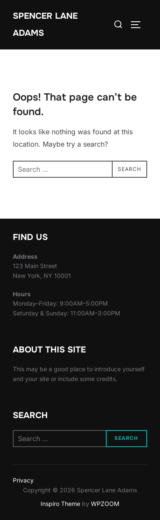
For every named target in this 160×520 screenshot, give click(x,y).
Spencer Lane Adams (45, 24)
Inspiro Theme (60, 503)
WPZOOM (105, 503)
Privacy (23, 480)
